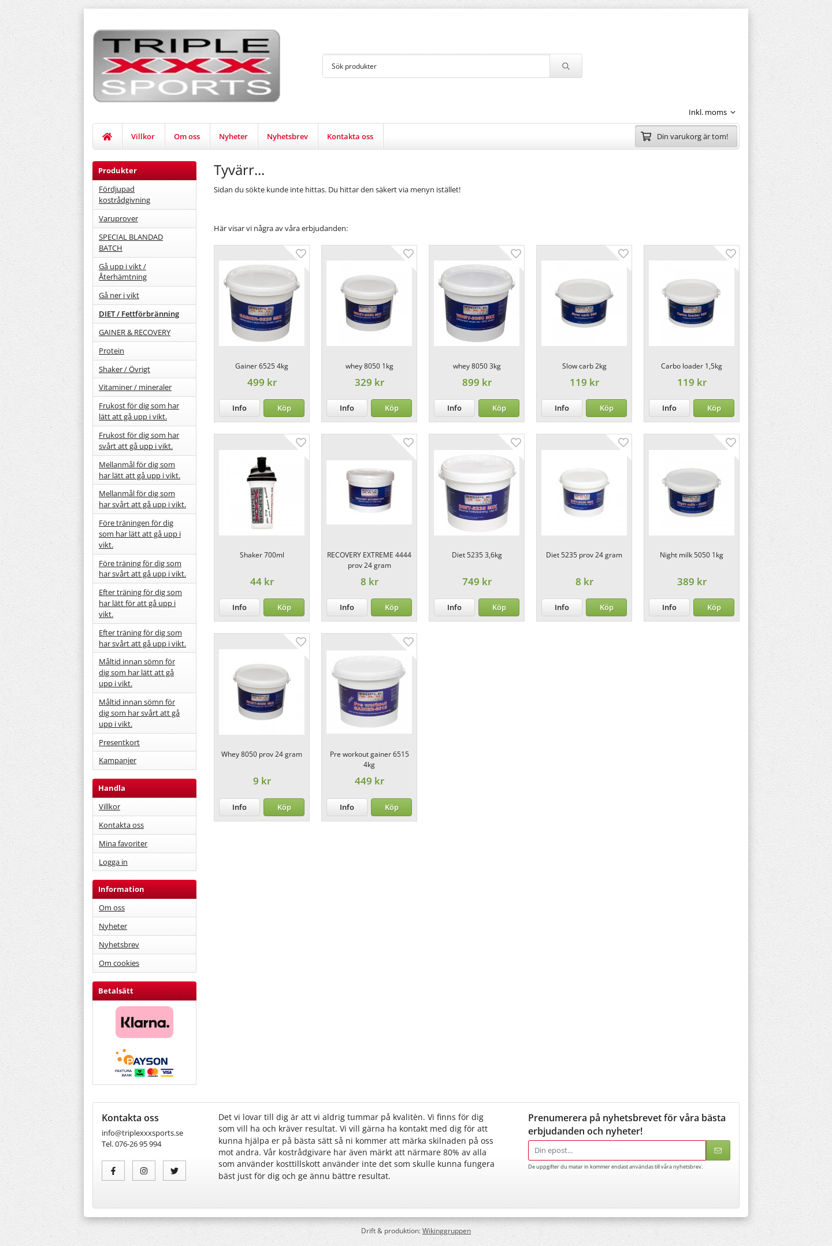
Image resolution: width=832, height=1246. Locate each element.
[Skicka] (718, 1150)
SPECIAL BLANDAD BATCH (131, 242)
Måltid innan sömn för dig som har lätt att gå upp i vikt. (137, 672)
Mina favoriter (123, 843)
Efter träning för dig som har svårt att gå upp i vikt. (142, 638)
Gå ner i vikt (119, 295)
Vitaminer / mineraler (135, 387)
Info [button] (239, 408)
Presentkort (119, 742)
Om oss (187, 136)
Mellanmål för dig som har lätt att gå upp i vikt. (139, 470)
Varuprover (118, 218)
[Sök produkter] (436, 65)
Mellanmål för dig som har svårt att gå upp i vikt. (142, 498)
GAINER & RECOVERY (134, 332)
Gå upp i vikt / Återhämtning (123, 271)
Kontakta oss (350, 136)
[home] (107, 136)
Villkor (143, 136)
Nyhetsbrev (287, 136)
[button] (283, 408)
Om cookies (119, 963)
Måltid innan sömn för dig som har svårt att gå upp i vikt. (139, 713)
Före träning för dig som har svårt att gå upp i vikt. (142, 568)
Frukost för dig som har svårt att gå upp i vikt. (139, 440)
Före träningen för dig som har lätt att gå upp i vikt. (140, 534)
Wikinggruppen (446, 1230)
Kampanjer (117, 760)
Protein (111, 350)
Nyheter (233, 136)
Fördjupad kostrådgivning (124, 194)
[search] (565, 65)
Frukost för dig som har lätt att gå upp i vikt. (139, 411)
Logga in (113, 862)
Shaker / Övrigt (124, 369)
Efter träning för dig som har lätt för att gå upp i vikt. (140, 603)
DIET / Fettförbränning (139, 313)
